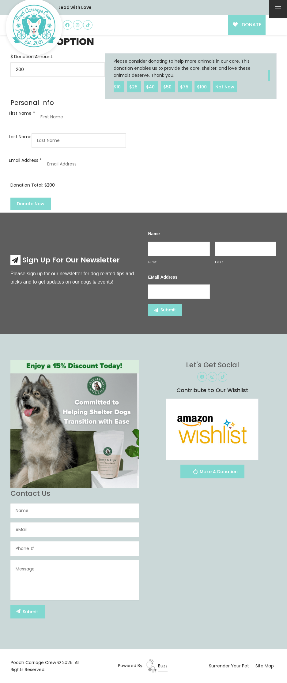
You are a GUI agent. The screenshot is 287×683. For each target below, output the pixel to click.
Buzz (157, 666)
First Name (22, 113)
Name (154, 233)
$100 (202, 86)
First (152, 262)
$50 (168, 86)
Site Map (264, 666)
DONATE (247, 24)
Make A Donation (215, 472)
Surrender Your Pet (229, 666)
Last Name (20, 137)
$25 (134, 86)
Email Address (25, 160)
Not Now (224, 86)
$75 (185, 86)
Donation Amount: (33, 57)
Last (219, 262)
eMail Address (162, 277)
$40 (151, 86)
